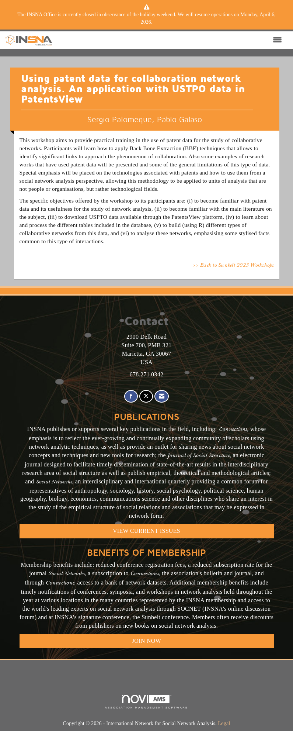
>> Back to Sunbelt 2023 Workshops (232, 265)
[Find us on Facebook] (131, 396)
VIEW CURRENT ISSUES (146, 531)
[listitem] (146, 18)
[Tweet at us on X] (146, 396)
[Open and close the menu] (169, 40)
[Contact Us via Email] (161, 396)
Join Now (146, 641)
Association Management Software (146, 702)
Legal (224, 723)
